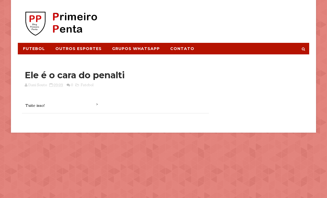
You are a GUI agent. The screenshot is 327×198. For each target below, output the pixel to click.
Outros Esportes (78, 48)
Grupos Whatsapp (136, 48)
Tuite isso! (35, 105)
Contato (182, 48)
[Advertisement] (209, 18)
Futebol (34, 48)
